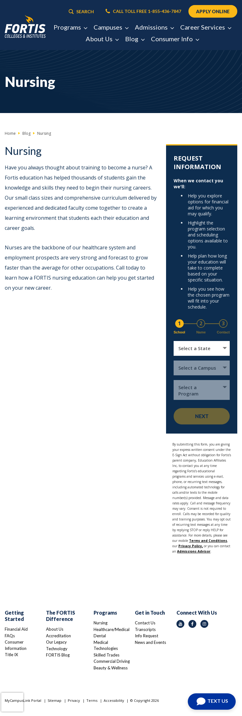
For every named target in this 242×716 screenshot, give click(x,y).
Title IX (11, 654)
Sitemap (54, 700)
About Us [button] (102, 39)
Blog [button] (134, 39)
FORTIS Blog (58, 654)
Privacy (74, 700)
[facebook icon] (192, 624)
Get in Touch (150, 613)
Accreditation (58, 635)
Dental (100, 635)
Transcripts (145, 629)
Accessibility (114, 700)
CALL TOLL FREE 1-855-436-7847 (143, 11)
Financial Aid (16, 629)
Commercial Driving (112, 661)
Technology (56, 648)
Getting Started (14, 616)
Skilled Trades (106, 654)
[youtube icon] (180, 624)
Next (202, 416)
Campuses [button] (111, 27)
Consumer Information (15, 645)
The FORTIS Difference (60, 616)
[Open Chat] (212, 701)
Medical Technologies (106, 645)
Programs (105, 613)
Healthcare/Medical (112, 629)
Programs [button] (70, 27)
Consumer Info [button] (175, 39)
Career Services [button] (205, 27)
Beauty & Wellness (111, 667)
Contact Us (145, 622)
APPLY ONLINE (213, 11)
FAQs (10, 635)
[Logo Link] (25, 26)
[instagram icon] (204, 624)
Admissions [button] (154, 27)
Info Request (146, 635)
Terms (91, 700)
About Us (54, 629)
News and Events (150, 642)
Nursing (100, 622)
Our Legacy (56, 642)
